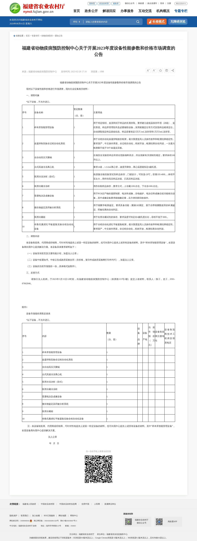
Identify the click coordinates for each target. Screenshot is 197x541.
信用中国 (85, 504)
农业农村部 (104, 3)
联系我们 (24, 516)
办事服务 (127, 11)
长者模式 (156, 21)
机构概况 (163, 11)
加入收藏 (36, 516)
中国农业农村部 (47, 504)
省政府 (116, 3)
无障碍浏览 (177, 21)
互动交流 (145, 11)
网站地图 (62, 516)
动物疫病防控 (47, 36)
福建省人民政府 (29, 504)
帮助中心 (74, 516)
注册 (169, 3)
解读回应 (109, 11)
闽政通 (141, 3)
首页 (76, 11)
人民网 (97, 504)
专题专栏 (180, 11)
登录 (162, 3)
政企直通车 (152, 3)
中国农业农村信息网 (68, 504)
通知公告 (59, 36)
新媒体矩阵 (128, 514)
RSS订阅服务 (49, 516)
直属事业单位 (110, 504)
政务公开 (91, 11)
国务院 (92, 3)
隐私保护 (13, 516)
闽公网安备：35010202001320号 (46, 521)
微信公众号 (129, 3)
